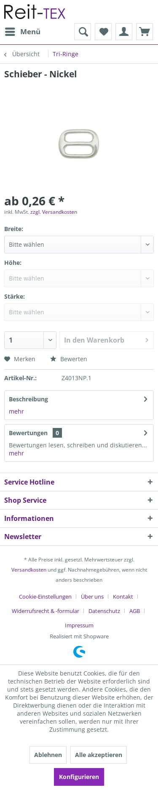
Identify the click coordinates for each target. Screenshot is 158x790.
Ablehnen (48, 755)
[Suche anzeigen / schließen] (82, 31)
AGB (134, 611)
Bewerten (68, 359)
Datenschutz (104, 611)
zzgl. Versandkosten (53, 211)
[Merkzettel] (103, 31)
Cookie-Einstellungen (45, 596)
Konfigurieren (79, 777)
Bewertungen (28, 433)
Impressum (79, 625)
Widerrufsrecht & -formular (45, 611)
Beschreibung (28, 399)
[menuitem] (22, 31)
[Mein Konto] (123, 31)
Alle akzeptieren (98, 755)
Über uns (92, 596)
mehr (16, 411)
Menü (22, 30)
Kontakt (123, 596)
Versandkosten (28, 569)
